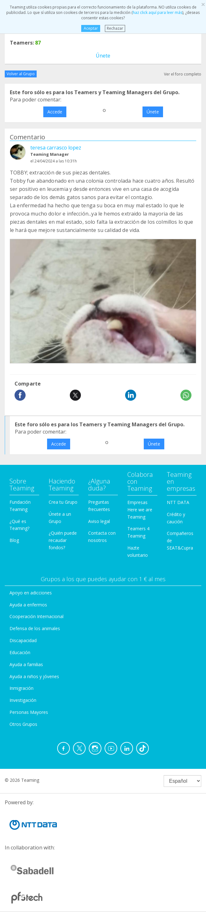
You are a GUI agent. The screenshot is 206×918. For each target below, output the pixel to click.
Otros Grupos (23, 724)
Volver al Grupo (21, 73)
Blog (14, 540)
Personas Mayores (28, 712)
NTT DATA (178, 502)
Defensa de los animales (34, 628)
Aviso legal (99, 521)
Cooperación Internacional (36, 616)
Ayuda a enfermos (28, 605)
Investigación (22, 700)
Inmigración (21, 688)
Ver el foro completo (182, 74)
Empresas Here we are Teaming (139, 509)
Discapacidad (23, 640)
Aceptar (90, 28)
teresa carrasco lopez (55, 147)
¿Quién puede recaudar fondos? (63, 540)
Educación (19, 652)
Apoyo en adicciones (30, 593)
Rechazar (115, 28)
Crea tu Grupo (63, 502)
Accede (54, 112)
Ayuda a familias (26, 664)
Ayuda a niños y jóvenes (34, 676)
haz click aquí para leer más (157, 12)
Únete (103, 55)
